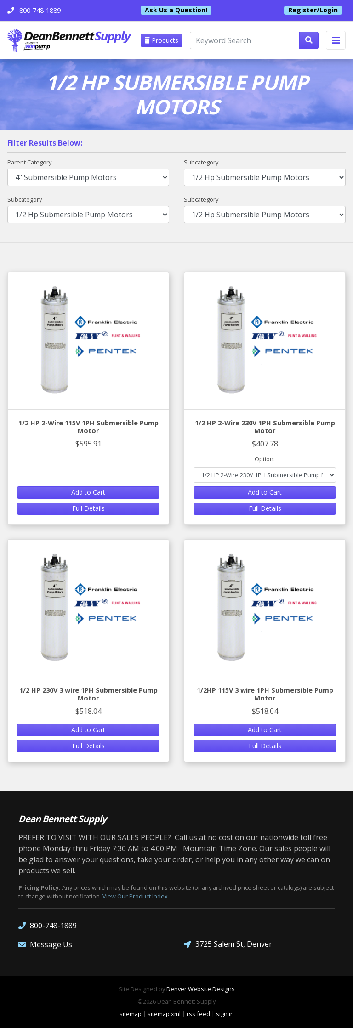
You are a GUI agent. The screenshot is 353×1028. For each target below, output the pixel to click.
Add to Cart (88, 492)
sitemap (131, 1014)
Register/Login (313, 10)
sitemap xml (164, 1014)
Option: (265, 459)
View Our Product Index (135, 896)
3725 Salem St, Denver (228, 944)
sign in (225, 1014)
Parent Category (29, 162)
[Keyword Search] (245, 40)
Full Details (88, 508)
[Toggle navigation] (336, 40)
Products (161, 40)
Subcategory (201, 162)
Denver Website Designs (200, 989)
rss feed (198, 1014)
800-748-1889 (47, 925)
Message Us (45, 944)
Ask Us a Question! (176, 10)
